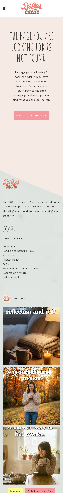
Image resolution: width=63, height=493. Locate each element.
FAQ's (6, 264)
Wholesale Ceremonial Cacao (21, 268)
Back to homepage (31, 115)
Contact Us (9, 246)
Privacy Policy (11, 259)
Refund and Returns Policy (19, 251)
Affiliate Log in (11, 277)
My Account (9, 255)
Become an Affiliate (15, 273)
